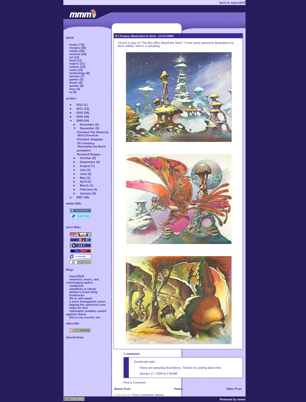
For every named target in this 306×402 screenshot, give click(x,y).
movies (75, 76)
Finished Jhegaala (90, 139)
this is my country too (85, 317)
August (85, 165)
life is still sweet (80, 298)
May (83, 177)
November (87, 128)
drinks (74, 50)
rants (73, 69)
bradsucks (76, 295)
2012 (79, 104)
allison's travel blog (83, 292)
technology (77, 73)
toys (73, 88)
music (74, 82)
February (86, 189)
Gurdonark (141, 361)
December (87, 124)
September (88, 162)
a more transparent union (87, 301)
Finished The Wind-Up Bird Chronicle (93, 134)
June (83, 173)
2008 (79, 120)
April (83, 181)
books (74, 44)
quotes (74, 85)
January (86, 193)
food (73, 60)
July (83, 169)
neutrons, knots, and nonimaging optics (82, 281)
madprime (76, 285)
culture (74, 66)
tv (71, 92)
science (75, 54)
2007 (79, 197)
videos (74, 63)
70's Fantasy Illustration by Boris (135, 35)
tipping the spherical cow (87, 304)
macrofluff (76, 276)
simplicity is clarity (82, 288)
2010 (79, 112)
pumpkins (84, 150)
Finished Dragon (89, 154)
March (84, 185)
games (74, 79)
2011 (79, 108)
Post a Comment (135, 382)
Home (178, 388)
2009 (79, 116)
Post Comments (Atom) (148, 394)
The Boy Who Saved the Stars (162, 42)
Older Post (233, 388)
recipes (75, 47)
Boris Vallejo (126, 45)
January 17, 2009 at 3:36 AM (158, 373)
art (71, 57)
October (86, 158)
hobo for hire (78, 307)
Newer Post (122, 388)
